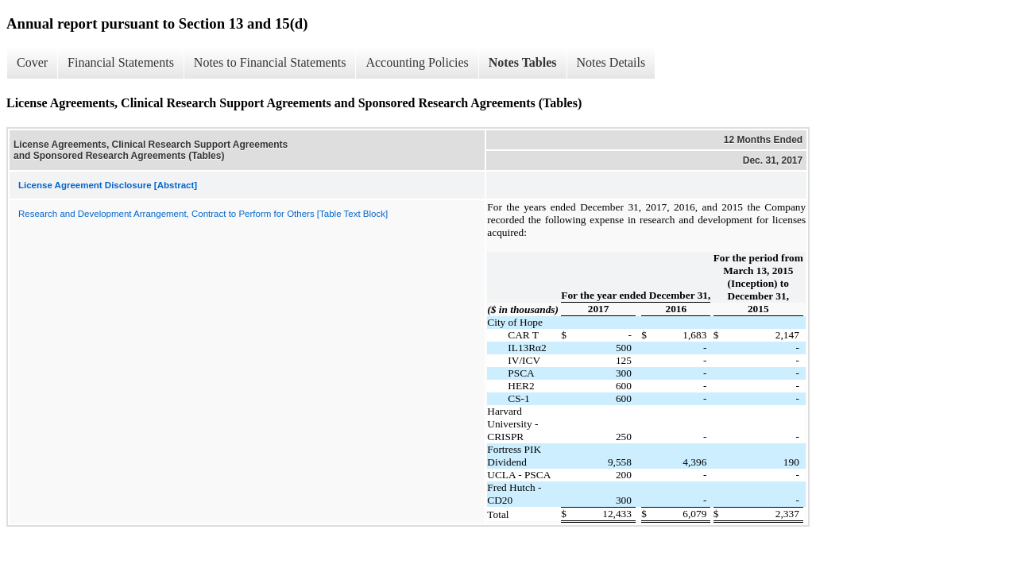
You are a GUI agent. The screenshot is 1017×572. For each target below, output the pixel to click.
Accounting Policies (416, 62)
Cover (32, 62)
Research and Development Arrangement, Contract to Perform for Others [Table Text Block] (203, 213)
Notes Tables (523, 62)
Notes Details (611, 62)
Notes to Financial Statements (270, 62)
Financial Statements (121, 62)
